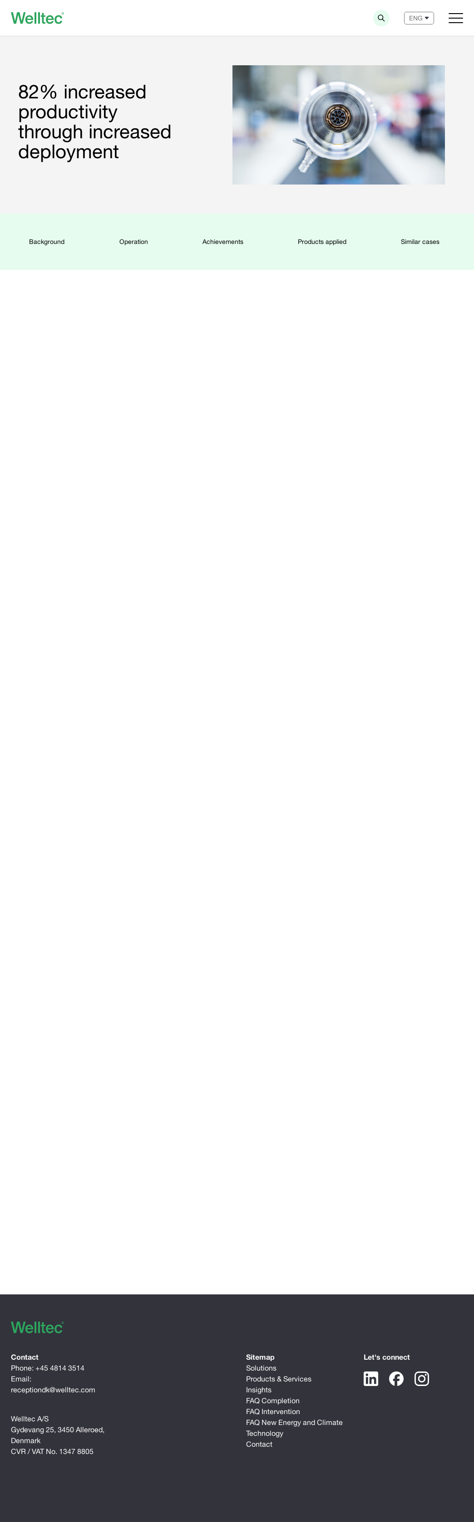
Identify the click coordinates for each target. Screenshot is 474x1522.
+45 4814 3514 (59, 1368)
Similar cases (420, 241)
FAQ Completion (273, 1400)
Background (46, 241)
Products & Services (278, 1379)
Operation (133, 241)
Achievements (222, 241)
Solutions (261, 1368)
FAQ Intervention (273, 1411)
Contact (259, 1444)
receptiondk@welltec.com (53, 1390)
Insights (259, 1390)
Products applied (322, 241)
